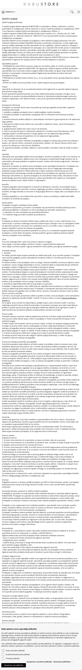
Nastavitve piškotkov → (63, 662)
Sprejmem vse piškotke (13, 665)
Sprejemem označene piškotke (39, 662)
